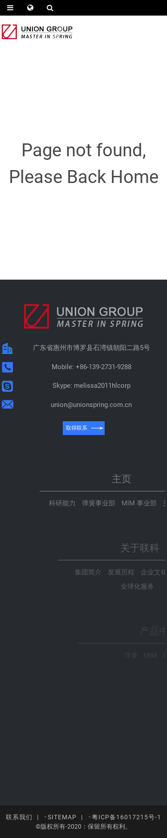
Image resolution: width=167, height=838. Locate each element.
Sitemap (62, 817)
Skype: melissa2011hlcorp (93, 386)
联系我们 (19, 817)
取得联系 (78, 428)
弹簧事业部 (136, 503)
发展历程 (152, 572)
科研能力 (99, 503)
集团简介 (119, 572)
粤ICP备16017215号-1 (126, 817)
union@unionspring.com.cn (92, 405)
